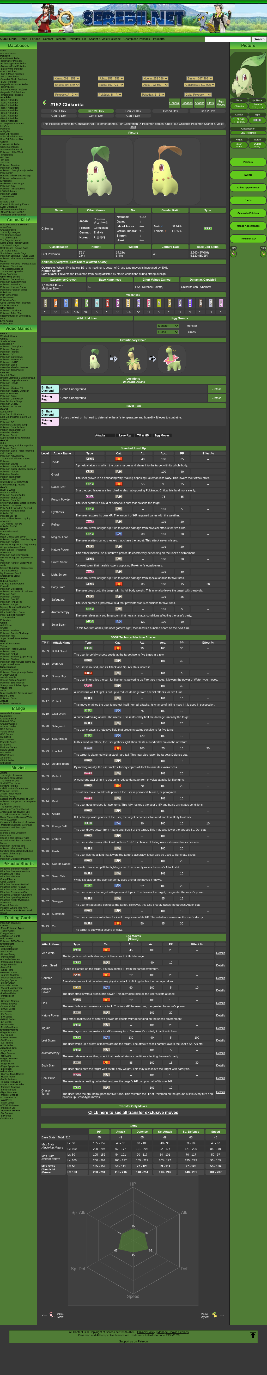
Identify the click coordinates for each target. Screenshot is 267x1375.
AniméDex (5, 227)
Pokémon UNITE (9, 362)
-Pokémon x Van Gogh (12, 183)
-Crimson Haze (8, 1097)
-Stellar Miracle (8, 1089)
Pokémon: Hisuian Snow (13, 287)
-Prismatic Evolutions (11, 977)
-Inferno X (5, 1061)
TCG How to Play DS (11, 523)
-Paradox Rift (7, 996)
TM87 (45, 901)
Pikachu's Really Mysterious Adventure (14, 901)
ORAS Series (7, 760)
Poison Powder (61, 499)
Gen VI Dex (170, 111)
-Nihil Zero (5, 1056)
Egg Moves (221, 103)
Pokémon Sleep (8, 364)
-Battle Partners (8, 1079)
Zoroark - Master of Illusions (14, 814)
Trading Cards (18, 918)
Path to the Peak (9, 295)
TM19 (45, 713)
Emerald (4, 586)
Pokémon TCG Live (10, 406)
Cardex (4, 141)
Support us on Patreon (133, 1341)
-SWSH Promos (8, 1037)
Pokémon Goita (8, 698)
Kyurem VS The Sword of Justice (17, 822)
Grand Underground (73, 389)
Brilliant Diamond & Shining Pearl (17, 378)
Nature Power (60, 549)
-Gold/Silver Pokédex (11, 61)
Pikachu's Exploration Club (14, 892)
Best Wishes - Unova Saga (14, 248)
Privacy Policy (146, 1332)
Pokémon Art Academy (12, 456)
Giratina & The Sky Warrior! (14, 809)
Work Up (57, 663)
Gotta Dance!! (7, 881)
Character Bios (8, 230)
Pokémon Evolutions (11, 284)
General (174, 102)
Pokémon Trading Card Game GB (17, 662)
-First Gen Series (9, 1027)
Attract (56, 813)
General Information (10, 713)
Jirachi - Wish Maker (11, 793)
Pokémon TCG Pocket (11, 370)
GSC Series (6, 734)
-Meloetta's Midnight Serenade (16, 825)
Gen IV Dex (58, 115)
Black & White (7, 490)
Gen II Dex (133, 115)
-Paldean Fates (8, 993)
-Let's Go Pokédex (10, 76)
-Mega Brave (7, 1063)
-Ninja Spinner (7, 1053)
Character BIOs (8, 718)
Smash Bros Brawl (10, 576)
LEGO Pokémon (8, 191)
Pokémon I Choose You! (13, 845)
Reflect (55, 524)
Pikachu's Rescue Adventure (15, 871)
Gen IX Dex (58, 111)
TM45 (45, 813)
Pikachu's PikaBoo (10, 876)
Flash (55, 851)
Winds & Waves (8, 336)
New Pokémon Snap (11, 401)
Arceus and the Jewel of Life (15, 812)
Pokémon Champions (11, 346)
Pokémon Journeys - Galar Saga (17, 256)
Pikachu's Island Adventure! (14, 889)
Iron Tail (57, 751)
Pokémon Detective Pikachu (15, 859)
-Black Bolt (5, 967)
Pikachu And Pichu (10, 874)
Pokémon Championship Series (16, 170)
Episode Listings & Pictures (14, 224)
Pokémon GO (7, 354)
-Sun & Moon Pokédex (12, 74)
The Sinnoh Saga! (9, 245)
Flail (44, 1002)
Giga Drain (59, 713)
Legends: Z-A (7, 344)
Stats (210, 102)
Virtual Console (8, 677)
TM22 (45, 738)
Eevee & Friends (9, 905)
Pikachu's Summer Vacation (14, 868)
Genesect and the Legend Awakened (13, 828)
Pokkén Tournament (10, 477)
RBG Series (6, 729)
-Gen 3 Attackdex (9, 105)
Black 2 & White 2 (9, 492)
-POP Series (6, 1045)
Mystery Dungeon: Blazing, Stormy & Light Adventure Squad (18, 545)
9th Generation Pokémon (13, 209)
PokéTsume (6, 323)
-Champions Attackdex (12, 123)
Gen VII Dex (133, 111)
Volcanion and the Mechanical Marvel (16, 841)
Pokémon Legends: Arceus (14, 380)
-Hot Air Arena (7, 1076)
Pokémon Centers (9, 168)
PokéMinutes (7, 297)
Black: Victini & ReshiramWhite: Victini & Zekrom (16, 818)
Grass (192, 332)
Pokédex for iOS (8, 526)
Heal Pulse (48, 1078)
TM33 (45, 776)
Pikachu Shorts (18, 863)
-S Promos (5, 1115)
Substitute (58, 913)
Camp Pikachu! (8, 879)
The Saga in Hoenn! (10, 240)
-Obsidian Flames (9, 1001)
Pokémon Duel (8, 479)
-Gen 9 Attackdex (9, 121)
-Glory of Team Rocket (11, 1074)
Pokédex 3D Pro (8, 516)
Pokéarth (159, 38)
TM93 (45, 926)
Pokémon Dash (8, 594)
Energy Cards (7, 933)
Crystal (4, 628)
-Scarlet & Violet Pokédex (13, 89)
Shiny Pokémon (8, 274)
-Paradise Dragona (10, 1087)
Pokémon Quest (8, 435)
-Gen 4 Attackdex (9, 108)
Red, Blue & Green (10, 643)
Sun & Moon (6, 411)
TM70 (45, 851)
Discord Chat (7, 201)
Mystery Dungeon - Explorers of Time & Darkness (16, 569)
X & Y (3, 443)
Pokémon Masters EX (11, 359)
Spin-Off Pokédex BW (11, 139)
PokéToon (5, 292)
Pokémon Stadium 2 (10, 630)
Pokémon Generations (12, 279)
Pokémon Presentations (12, 188)
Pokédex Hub (77, 38)
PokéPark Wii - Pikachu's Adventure (13, 551)
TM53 (45, 826)
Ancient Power (46, 990)
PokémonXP (6, 173)
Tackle (55, 462)
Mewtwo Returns (9, 786)
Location (187, 102)
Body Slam (58, 587)
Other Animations (9, 305)
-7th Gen (4, 162)
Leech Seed (49, 965)
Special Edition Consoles (13, 680)
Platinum (4, 534)
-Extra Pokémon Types (12, 928)
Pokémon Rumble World (13, 466)
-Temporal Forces (9, 990)
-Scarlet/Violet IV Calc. (12, 149)
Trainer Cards (7, 930)
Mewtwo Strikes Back (11, 778)
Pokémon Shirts (8, 194)
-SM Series (6, 1011)
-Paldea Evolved (8, 1003)
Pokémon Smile (8, 396)
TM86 (45, 888)
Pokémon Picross (9, 471)
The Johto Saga (8, 237)
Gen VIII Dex (96, 111)
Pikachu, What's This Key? (14, 908)
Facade (57, 788)
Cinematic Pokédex (10, 144)
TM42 (45, 788)
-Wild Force (6, 1100)
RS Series (5, 737)
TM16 (45, 688)
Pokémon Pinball (9, 654)
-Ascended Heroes (10, 959)
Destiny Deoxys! (8, 796)
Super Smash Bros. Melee (14, 638)
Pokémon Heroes (9, 791)
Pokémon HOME (9, 383)
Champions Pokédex (137, 38)
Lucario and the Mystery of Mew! (17, 799)
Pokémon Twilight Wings (13, 282)
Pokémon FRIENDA (10, 703)
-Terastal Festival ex (10, 1082)
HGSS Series (7, 750)
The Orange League (10, 235)
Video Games (18, 328)
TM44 (45, 801)
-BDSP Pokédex (8, 82)
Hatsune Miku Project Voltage (15, 175)
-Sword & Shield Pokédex (13, 79)
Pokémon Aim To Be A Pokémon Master (17, 259)
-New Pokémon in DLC (12, 212)
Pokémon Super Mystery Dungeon (18, 469)
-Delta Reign (6, 946)
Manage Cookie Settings (173, 1332)
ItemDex (4, 126)
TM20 (45, 726)
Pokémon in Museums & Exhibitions (13, 179)
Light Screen (59, 574)
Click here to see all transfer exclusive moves (133, 1112)
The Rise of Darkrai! (10, 806)
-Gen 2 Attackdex (9, 102)
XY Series (5, 757)
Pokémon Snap (8, 651)
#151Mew (60, 1315)
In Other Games (8, 675)
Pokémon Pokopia (9, 349)
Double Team (60, 763)
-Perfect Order (7, 956)
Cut (54, 926)
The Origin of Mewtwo (11, 775)
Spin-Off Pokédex (9, 134)
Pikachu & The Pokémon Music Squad (16, 911)
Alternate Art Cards (10, 936)
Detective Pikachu (9, 432)
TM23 (45, 751)
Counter (46, 977)
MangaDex (6, 716)
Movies (18, 768)
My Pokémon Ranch (10, 573)
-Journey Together (9, 975)
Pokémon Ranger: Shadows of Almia (16, 564)
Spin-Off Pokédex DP (11, 136)
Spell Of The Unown (10, 783)
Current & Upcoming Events (14, 204)
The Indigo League (10, 232)
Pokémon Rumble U (10, 500)
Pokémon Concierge (11, 310)
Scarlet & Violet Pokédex (104, 38)
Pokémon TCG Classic (12, 941)
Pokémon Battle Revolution (14, 555)
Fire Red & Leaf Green (12, 583)
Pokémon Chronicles (11, 266)
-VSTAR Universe (9, 1105)
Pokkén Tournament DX (12, 430)
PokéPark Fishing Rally (12, 615)
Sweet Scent (59, 562)
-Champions (6, 154)
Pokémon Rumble (9, 542)
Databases (18, 45)
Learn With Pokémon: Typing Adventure (15, 519)
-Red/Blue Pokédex (10, 58)
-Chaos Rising (7, 954)
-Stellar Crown (7, 983)
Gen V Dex (208, 111)
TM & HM (143, 435)
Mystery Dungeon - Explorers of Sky (16, 559)
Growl (55, 474)
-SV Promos (6, 1035)
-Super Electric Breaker (12, 1084)
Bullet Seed (59, 651)
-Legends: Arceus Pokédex (14, 84)
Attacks (199, 102)
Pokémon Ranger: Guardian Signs (18, 539)
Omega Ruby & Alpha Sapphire (16, 445)
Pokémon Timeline (10, 165)
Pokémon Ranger (9, 604)
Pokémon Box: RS (10, 599)
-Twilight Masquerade (11, 988)
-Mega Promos (8, 1032)
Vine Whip (47, 952)
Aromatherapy (60, 612)
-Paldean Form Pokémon (13, 214)
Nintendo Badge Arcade (12, 484)
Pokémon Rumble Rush (12, 427)
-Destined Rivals (8, 972)
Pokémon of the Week (11, 152)
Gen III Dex (96, 115)
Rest (55, 801)
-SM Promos (6, 1040)
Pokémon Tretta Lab (10, 497)
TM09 (45, 651)
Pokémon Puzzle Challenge (14, 633)
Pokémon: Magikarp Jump (14, 424)
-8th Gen (4, 160)
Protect (56, 701)
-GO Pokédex (7, 87)
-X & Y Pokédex (8, 71)
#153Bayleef (204, 1315)
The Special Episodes (11, 269)
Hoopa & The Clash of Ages (14, 838)
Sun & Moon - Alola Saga (13, 253)
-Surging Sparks (8, 980)
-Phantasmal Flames (11, 962)
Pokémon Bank (8, 448)
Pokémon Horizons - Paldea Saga (18, 263)
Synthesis (57, 512)
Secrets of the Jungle (11, 853)
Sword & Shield (8, 375)
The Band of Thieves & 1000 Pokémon (15, 460)
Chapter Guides (8, 724)
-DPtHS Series (8, 1019)
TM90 (45, 913)
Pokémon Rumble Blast (12, 510)
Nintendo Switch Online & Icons (16, 693)
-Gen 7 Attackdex (9, 115)
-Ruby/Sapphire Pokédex (13, 63)
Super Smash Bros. (10, 664)
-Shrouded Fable (9, 985)
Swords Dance (61, 863)
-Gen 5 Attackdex (9, 110)
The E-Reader (7, 617)
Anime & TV (18, 219)
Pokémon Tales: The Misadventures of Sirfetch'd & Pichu (15, 316)
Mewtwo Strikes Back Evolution (16, 851)
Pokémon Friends (9, 351)
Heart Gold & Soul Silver (13, 536)
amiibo (3, 690)
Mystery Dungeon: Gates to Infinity (18, 503)
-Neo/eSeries (7, 1024)
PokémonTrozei (8, 609)
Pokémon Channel (10, 596)
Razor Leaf (58, 487)
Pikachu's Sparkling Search (14, 897)
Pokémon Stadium (10, 659)
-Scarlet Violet (7, 1006)
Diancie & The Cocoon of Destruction (13, 834)
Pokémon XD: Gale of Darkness (17, 591)
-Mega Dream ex (9, 1058)
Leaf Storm (48, 1040)
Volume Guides (8, 726)
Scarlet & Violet (8, 341)
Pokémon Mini (7, 635)
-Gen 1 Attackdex (9, 100)
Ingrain (45, 1027)
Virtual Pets (6, 688)
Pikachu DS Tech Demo (12, 612)
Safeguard (58, 599)
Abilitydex (5, 131)
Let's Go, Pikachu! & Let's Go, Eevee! (16, 418)
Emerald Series (8, 742)
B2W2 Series (7, 755)
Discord (61, 38)
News (3, 50)
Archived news (8, 53)
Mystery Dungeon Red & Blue (15, 607)
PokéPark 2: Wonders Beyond (16, 508)
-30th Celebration (9, 949)
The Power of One (9, 780)
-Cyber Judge (7, 1102)
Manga (18, 708)
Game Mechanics (9, 147)
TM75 (45, 863)
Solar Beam (58, 624)
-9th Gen (4, 157)
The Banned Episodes (11, 271)
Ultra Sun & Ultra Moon (12, 414)
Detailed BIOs (7, 721)
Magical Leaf (59, 537)
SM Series (5, 763)
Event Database (8, 207)
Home (23, 38)
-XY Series (5, 1014)
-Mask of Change (9, 1095)
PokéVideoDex (8, 300)
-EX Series (5, 1022)
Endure (56, 838)
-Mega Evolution (8, 964)
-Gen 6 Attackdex (9, 113)
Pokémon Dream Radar (12, 495)
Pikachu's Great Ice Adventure (16, 894)
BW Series (5, 752)
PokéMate (5, 620)
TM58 (45, 838)
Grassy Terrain (46, 1092)
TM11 (45, 676)
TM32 (45, 763)
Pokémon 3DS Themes (12, 682)
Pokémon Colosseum (11, 589)
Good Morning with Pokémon (15, 302)
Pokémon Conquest (10, 505)
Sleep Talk (58, 876)
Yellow (3, 646)
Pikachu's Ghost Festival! (13, 887)
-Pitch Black (6, 951)
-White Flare (6, 970)
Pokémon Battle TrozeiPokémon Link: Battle (17, 452)
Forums (35, 38)
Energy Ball (59, 826)
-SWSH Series (7, 1009)
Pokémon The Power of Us (14, 848)
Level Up (125, 435)
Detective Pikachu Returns (14, 367)
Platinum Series (8, 747)
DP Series (5, 744)
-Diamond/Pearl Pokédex (13, 66)
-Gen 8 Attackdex (9, 118)
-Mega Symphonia (9, 1066)
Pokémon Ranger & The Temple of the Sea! (18, 802)
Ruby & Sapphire (9, 581)
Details (217, 389)
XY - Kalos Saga (8, 250)
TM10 (45, 663)
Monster (192, 325)
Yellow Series (7, 731)
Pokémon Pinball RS (11, 602)
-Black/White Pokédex (11, 68)
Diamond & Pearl (9, 531)
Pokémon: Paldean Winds (13, 289)
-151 (2, 998)
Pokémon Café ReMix (11, 357)
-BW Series (6, 1016)
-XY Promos (6, 1042)
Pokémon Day (7, 186)
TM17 (45, 701)
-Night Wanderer (8, 1092)
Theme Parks (7, 196)
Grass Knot (59, 888)
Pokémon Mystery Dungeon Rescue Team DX (14, 392)
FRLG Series (7, 739)
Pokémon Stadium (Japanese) (16, 656)
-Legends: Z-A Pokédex (12, 92)
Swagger (57, 901)
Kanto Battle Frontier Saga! (14, 243)
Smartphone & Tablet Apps (14, 685)
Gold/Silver (6, 625)
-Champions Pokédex (11, 95)
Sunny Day (59, 676)
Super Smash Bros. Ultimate (15, 437)
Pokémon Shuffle (9, 464)
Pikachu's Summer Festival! (14, 884)
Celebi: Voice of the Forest (14, 788)
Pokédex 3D (6, 513)
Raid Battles (6, 938)
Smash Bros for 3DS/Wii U (14, 482)
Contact (48, 38)
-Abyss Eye (6, 1050)
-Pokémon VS (7, 1108)
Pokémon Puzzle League (13, 649)
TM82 (45, 876)
